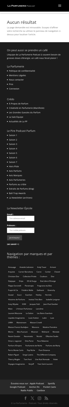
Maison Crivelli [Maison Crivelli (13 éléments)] (36, 322)
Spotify (51, 383)
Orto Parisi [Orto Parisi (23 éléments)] (29, 341)
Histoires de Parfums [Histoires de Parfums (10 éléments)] (16, 299)
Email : (20, 217)
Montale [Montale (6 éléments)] (56, 332)
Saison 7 (13, 162)
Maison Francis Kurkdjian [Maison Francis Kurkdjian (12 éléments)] (18, 327)
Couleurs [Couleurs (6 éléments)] (43, 276)
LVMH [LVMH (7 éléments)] (10, 322)
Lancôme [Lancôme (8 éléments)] (39, 309)
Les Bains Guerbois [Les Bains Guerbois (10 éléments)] (44, 313)
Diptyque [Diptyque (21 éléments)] (11, 281)
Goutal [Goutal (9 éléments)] (10, 295)
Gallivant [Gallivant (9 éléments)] (40, 290)
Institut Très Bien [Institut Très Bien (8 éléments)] (35, 299)
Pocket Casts (49, 387)
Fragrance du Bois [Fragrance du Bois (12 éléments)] (44, 285)
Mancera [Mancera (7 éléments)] (35, 327)
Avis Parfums (15, 170)
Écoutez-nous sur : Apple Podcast (27, 383)
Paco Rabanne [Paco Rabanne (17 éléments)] (43, 341)
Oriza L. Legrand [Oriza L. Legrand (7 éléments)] (14, 341)
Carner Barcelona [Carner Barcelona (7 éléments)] (26, 272)
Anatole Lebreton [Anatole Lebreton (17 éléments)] (26, 267)
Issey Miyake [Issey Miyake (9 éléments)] (13, 304)
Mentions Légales (17, 75)
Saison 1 (13, 135)
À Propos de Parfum (18, 103)
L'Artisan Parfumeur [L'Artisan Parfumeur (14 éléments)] (24, 309)
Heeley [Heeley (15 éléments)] (38, 295)
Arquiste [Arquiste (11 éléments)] (11, 272)
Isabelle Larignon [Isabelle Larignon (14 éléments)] (53, 299)
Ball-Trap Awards (17, 193)
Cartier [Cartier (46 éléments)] (48, 272)
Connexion (14, 88)
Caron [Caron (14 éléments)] (39, 272)
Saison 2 (13, 139)
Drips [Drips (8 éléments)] (21, 281)
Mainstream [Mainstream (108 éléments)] (21, 322)
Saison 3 (13, 144)
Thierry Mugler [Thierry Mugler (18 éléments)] (14, 359)
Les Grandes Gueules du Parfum (24, 112)
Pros (11, 84)
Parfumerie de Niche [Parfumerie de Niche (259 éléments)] (33, 345)
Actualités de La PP (18, 121)
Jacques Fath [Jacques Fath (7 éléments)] (35, 304)
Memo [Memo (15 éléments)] (10, 332)
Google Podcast (17, 387)
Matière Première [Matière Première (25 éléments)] (50, 327)
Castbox (41, 390)
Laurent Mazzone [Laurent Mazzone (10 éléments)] (15, 313)
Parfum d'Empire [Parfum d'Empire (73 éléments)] (15, 345)
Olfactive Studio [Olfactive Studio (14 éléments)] (52, 336)
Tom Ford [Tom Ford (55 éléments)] (27, 359)
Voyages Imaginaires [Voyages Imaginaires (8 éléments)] (16, 364)
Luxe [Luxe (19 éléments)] (52, 318)
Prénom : (11, 225)
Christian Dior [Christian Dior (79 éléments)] (13, 276)
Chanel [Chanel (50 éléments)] (57, 272)
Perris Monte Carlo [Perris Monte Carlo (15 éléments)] (15, 350)
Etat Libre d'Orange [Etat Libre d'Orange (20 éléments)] (48, 281)
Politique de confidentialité (22, 70)
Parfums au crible (17, 184)
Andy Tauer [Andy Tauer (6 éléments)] (41, 267)
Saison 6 (13, 157)
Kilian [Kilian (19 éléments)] (10, 309)
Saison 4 (13, 148)
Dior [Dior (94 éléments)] (52, 276)
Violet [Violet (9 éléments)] (55, 359)
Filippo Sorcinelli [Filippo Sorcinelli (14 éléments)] (14, 285)
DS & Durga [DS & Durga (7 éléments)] (32, 281)
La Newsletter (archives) (20, 197)
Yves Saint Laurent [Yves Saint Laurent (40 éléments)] (45, 364)
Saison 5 (13, 153)
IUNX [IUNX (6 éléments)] (24, 304)
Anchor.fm (34, 387)
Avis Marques (15, 175)
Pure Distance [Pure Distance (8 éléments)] (44, 350)
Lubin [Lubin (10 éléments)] (44, 318)
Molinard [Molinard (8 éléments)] (45, 332)
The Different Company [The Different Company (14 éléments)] (46, 354)
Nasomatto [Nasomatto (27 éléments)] (28, 336)
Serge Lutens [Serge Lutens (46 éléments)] (28, 354)
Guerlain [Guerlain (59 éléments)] (28, 295)
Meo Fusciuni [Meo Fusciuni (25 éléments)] (22, 332)
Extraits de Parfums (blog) (21, 188)
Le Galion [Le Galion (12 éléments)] (29, 313)
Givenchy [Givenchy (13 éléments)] (51, 290)
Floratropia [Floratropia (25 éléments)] (29, 285)
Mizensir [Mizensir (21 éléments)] (34, 332)
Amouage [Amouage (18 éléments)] (12, 267)
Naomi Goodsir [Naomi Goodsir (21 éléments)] (14, 336)
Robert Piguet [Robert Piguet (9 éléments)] (13, 354)
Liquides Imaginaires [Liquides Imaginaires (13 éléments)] (16, 318)
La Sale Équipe (16, 117)
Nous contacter (16, 79)
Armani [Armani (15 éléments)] (53, 267)
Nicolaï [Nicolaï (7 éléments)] (39, 336)
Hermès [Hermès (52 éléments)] (48, 295)
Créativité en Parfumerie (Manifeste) (26, 108)
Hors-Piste (14, 166)
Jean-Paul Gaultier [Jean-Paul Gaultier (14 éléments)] (50, 304)
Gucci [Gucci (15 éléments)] (19, 295)
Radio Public (27, 390)
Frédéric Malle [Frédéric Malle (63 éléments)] (27, 290)
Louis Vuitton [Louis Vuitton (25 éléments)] (33, 318)
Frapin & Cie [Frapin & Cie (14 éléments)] (13, 290)
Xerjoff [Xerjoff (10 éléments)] (31, 364)
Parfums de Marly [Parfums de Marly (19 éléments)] (53, 345)
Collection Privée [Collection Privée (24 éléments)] (29, 276)
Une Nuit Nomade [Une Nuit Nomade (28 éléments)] (42, 359)
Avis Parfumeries (17, 179)
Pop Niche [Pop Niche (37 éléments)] (31, 350)
